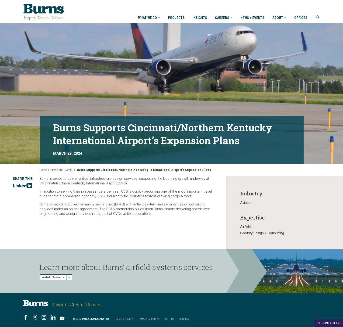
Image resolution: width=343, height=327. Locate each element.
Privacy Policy (124, 319)
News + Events (252, 18)
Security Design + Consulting (262, 233)
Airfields (246, 227)
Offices (300, 18)
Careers (223, 18)
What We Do (149, 18)
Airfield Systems (57, 277)
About (279, 18)
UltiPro (169, 319)
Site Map (185, 319)
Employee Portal (149, 319)
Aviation (246, 203)
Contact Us (328, 323)
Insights (200, 18)
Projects (176, 18)
